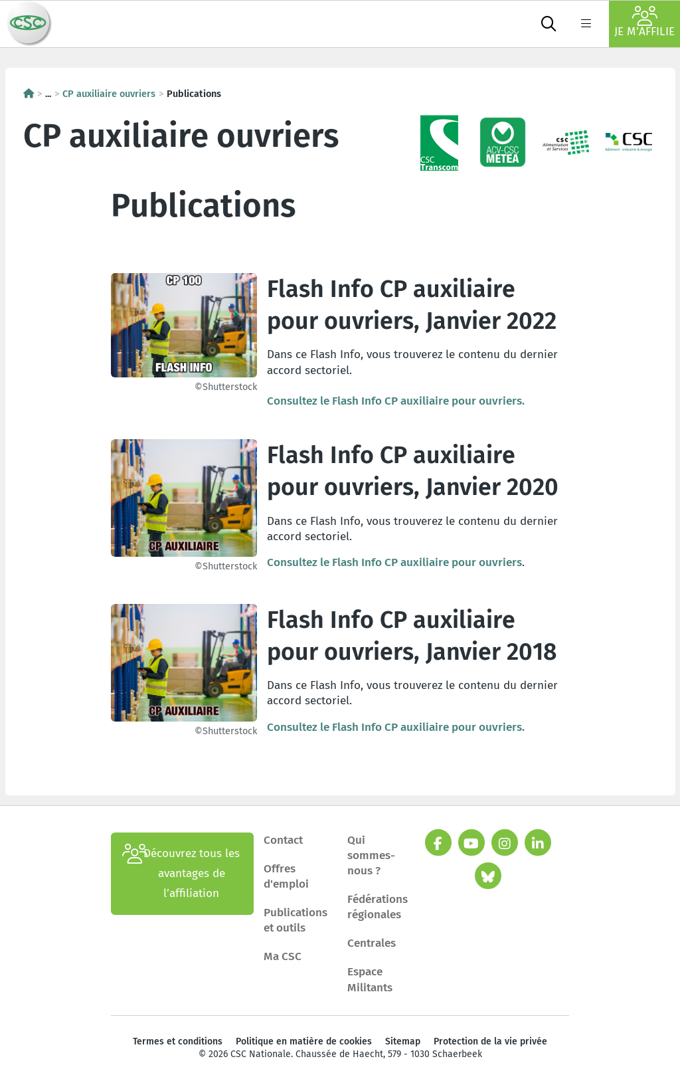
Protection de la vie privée (490, 1041)
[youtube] (471, 842)
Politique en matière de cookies (304, 1041)
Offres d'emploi (286, 876)
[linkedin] (538, 842)
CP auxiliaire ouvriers (108, 94)
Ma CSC (282, 956)
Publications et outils (295, 920)
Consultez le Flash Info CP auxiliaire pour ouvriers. (396, 401)
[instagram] (504, 842)
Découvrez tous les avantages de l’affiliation (181, 874)
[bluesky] (488, 875)
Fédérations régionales (377, 907)
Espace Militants (369, 979)
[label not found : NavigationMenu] (585, 24)
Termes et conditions (177, 1041)
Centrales (371, 943)
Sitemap (402, 1041)
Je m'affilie (644, 22)
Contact (283, 840)
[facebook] (438, 842)
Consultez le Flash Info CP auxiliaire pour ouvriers (394, 562)
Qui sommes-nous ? (371, 855)
